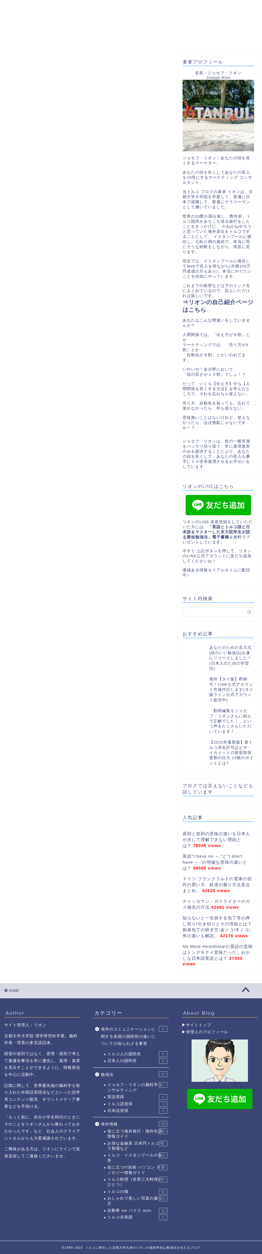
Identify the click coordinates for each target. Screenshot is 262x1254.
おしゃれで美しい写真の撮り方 (137, 1201)
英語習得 (137, 1097)
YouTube (123, 39)
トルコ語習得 (137, 1104)
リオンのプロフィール (75, 41)
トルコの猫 (137, 1192)
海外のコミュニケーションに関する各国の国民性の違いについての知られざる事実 (134, 1036)
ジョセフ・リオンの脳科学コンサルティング (137, 1087)
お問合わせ (218, 39)
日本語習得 (137, 1111)
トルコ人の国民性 (137, 1054)
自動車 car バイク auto (137, 1210)
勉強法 (134, 1074)
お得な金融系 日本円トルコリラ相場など (137, 1146)
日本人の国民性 (137, 1061)
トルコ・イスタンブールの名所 (137, 1157)
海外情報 (134, 1124)
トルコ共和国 (137, 1217)
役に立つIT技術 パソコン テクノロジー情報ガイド (137, 1170)
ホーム (28, 39)
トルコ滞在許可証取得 (172, 41)
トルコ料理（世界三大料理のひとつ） (137, 1182)
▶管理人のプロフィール (205, 1032)
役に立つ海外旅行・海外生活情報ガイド (137, 1133)
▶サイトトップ (196, 1025)
